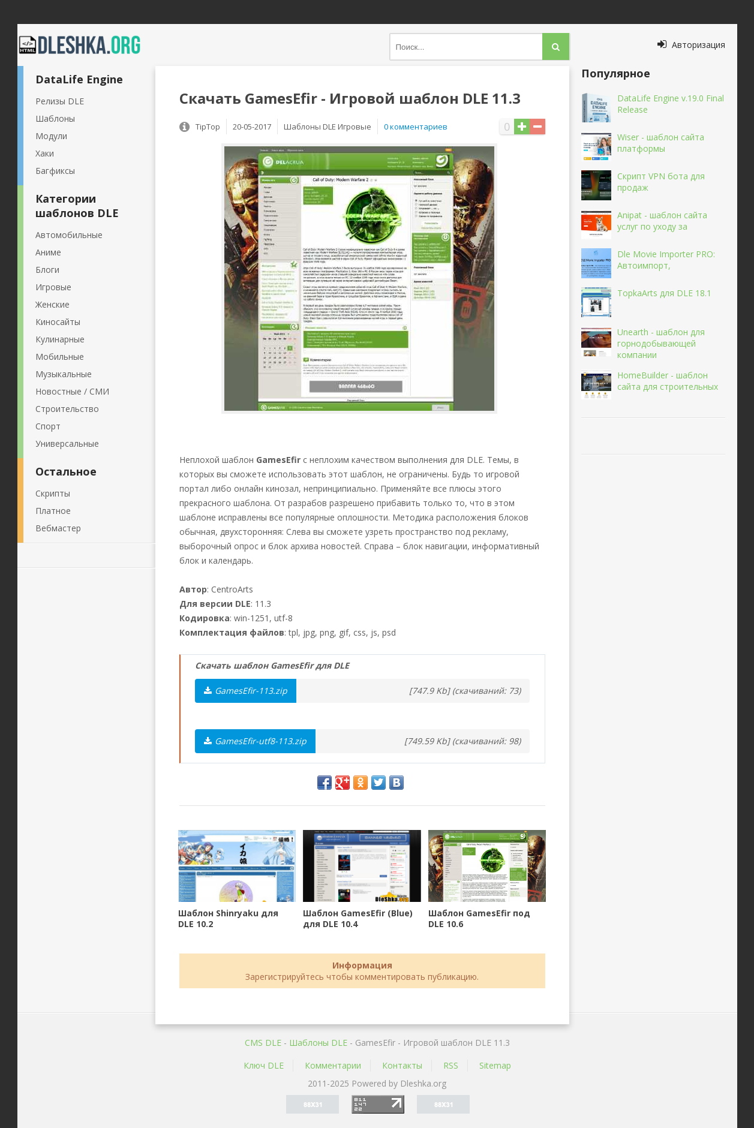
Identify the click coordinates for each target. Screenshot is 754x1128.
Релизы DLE (59, 101)
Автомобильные (69, 234)
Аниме (48, 252)
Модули (51, 136)
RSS (450, 1065)
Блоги (47, 269)
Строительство (67, 408)
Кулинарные (60, 339)
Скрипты (52, 493)
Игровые (53, 287)
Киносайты (57, 321)
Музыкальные (63, 374)
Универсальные (67, 443)
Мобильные (59, 356)
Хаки (44, 153)
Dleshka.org (86, 45)
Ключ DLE (264, 1065)
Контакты (402, 1065)
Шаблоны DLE (318, 1042)
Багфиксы (55, 170)
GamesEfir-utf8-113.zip (255, 741)
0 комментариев (415, 126)
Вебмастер (58, 528)
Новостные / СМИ (72, 391)
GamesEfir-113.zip (245, 690)
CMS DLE (263, 1042)
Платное (53, 510)
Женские (52, 304)
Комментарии (333, 1065)
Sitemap (495, 1065)
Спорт (48, 426)
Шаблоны (55, 118)
